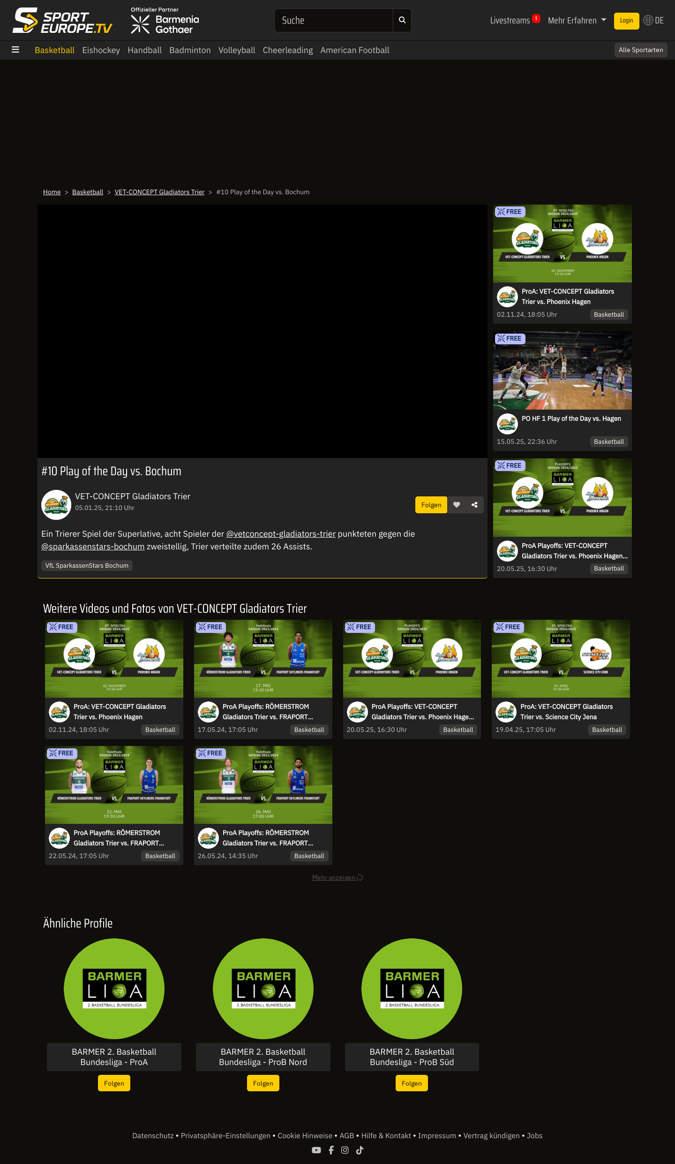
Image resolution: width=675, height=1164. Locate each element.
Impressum (438, 1136)
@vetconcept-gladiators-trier (281, 533)
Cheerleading (288, 50)
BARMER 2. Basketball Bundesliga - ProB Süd (412, 1057)
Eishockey (101, 50)
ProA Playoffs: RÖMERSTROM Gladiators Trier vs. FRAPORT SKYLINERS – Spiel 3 (117, 838)
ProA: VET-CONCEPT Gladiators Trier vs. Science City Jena (566, 711)
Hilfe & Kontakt (387, 1136)
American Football (354, 50)
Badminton (190, 50)
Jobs (535, 1136)
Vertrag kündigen (493, 1136)
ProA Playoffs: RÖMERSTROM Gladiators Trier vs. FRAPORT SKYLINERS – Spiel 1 (266, 712)
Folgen (431, 504)
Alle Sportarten (641, 50)
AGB (347, 1136)
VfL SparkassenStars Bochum (87, 565)
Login (626, 20)
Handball (145, 50)
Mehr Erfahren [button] (573, 20)
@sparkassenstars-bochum (93, 546)
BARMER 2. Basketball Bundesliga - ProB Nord (263, 1057)
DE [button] (653, 20)
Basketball (55, 50)
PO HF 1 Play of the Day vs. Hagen (571, 418)
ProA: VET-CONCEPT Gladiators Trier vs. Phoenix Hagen (568, 296)
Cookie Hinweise (306, 1136)
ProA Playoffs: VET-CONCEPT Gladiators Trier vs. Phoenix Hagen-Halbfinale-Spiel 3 (573, 551)
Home (52, 192)
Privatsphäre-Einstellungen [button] (226, 1136)
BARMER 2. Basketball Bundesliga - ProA (114, 1057)
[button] (456, 504)
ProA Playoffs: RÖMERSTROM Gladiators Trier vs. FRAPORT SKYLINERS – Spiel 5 (266, 838)
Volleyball (236, 50)
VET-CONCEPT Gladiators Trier (160, 192)
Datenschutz (153, 1136)
